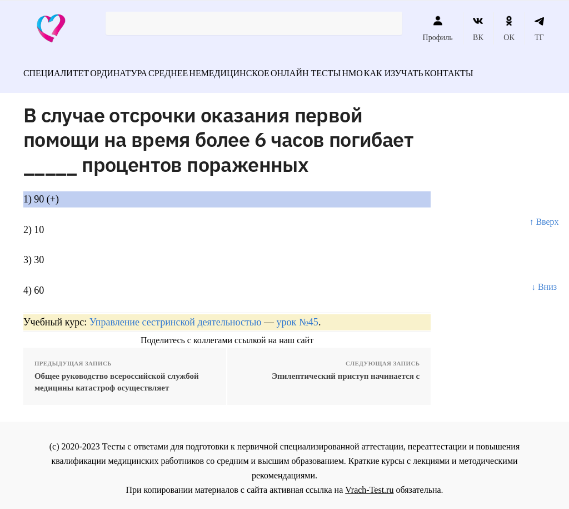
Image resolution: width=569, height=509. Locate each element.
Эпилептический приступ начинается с (346, 369)
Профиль (438, 28)
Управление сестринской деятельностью (175, 316)
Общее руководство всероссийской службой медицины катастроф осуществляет (116, 375)
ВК (478, 28)
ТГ (539, 28)
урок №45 (297, 316)
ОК (509, 28)
